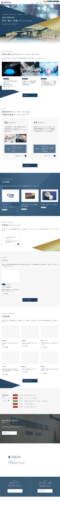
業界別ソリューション (47, 2)
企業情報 (57, 2)
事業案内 (37, 2)
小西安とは (32, 2)
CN (42, 1)
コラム (54, 2)
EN (40, 1)
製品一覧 (41, 2)
